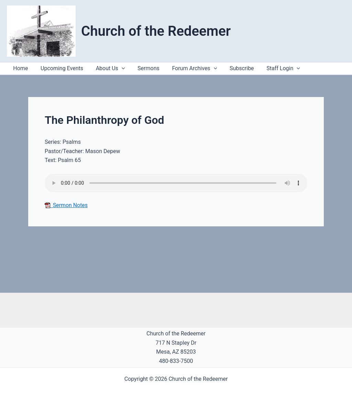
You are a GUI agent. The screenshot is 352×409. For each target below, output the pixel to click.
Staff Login (273, 68)
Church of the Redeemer (156, 31)
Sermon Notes (66, 205)
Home (19, 68)
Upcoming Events (59, 68)
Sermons (143, 68)
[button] (286, 68)
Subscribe (233, 68)
